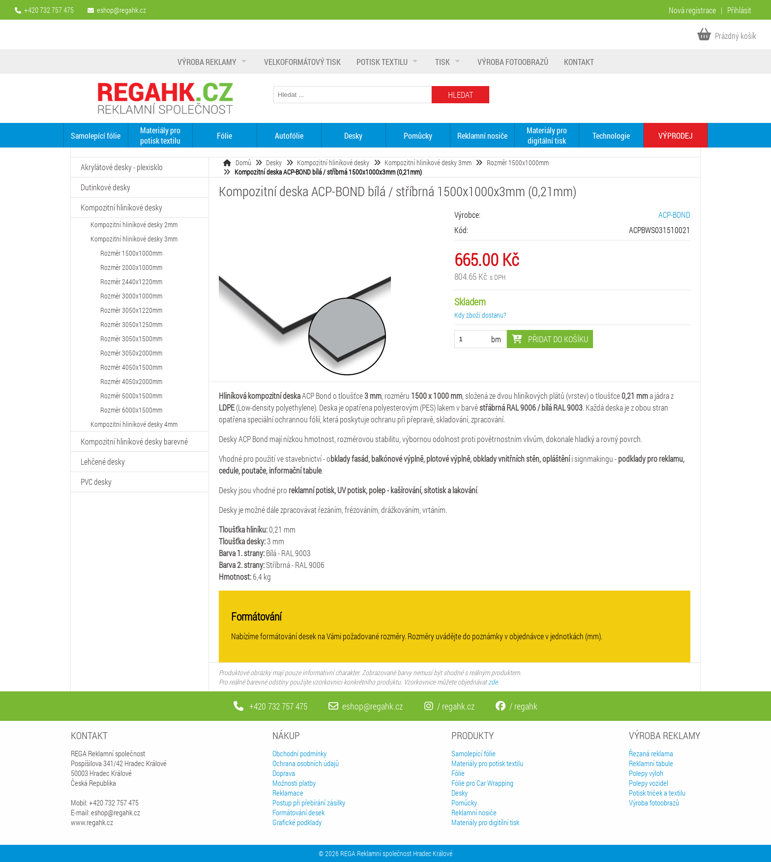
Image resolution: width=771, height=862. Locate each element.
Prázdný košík (726, 35)
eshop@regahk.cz (121, 10)
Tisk (442, 62)
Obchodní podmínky (299, 753)
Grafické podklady (297, 822)
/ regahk (516, 706)
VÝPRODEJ (675, 135)
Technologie (611, 135)
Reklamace (287, 793)
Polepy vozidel (648, 783)
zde (493, 681)
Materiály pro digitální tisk (547, 135)
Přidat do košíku (550, 339)
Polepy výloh (646, 773)
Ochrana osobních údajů (305, 763)
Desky (353, 135)
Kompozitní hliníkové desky (333, 162)
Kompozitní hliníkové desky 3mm (428, 162)
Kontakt (579, 62)
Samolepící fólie (95, 135)
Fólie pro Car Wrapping (482, 783)
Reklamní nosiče (482, 135)
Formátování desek (298, 812)
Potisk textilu (382, 62)
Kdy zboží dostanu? (480, 315)
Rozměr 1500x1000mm (518, 162)
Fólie (224, 135)
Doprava (283, 773)
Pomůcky (418, 135)
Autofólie (289, 135)
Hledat (460, 94)
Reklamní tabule (651, 763)
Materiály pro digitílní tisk (485, 822)
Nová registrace (692, 10)
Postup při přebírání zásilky (308, 802)
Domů (243, 162)
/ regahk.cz (449, 706)
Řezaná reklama (651, 753)
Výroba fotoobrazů (512, 62)
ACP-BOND (674, 214)
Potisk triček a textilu (657, 793)
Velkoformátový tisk (302, 62)
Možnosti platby (294, 783)
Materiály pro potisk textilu (160, 135)
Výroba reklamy (207, 62)
